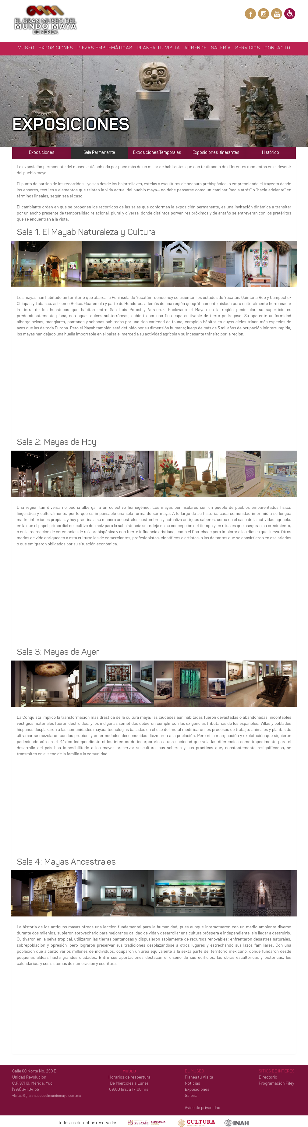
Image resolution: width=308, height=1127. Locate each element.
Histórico (270, 150)
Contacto (277, 46)
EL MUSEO (194, 1068)
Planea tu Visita (158, 46)
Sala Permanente (99, 150)
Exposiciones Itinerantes (216, 150)
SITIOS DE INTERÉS (277, 1068)
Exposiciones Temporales (157, 150)
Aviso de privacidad (202, 1105)
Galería (221, 46)
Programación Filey (276, 1080)
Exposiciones (56, 46)
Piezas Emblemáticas (105, 46)
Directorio (268, 1074)
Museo (26, 46)
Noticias (192, 1080)
